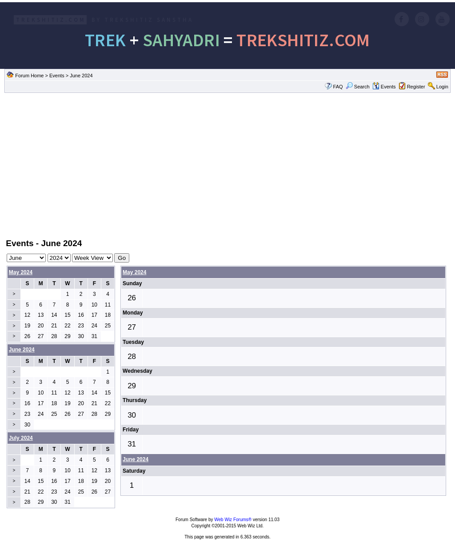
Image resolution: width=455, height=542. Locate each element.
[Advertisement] (227, 165)
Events (56, 75)
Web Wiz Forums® (232, 519)
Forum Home (29, 75)
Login (442, 86)
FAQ (338, 86)
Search (358, 86)
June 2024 (135, 459)
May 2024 (20, 272)
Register (416, 86)
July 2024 (21, 438)
